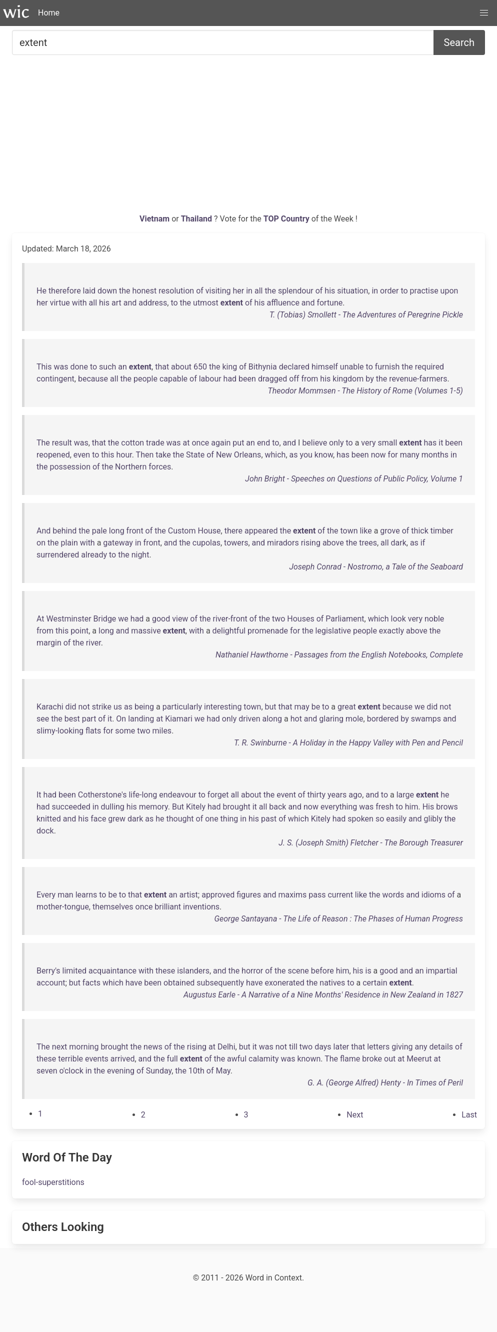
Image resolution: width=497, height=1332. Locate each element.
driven (249, 719)
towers (236, 543)
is (368, 971)
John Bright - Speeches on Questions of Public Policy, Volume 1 (354, 479)
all (258, 291)
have (134, 983)
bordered (383, 719)
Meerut (419, 1059)
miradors (283, 543)
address (152, 303)
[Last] (469, 1115)
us (118, 707)
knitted (48, 819)
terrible (70, 1059)
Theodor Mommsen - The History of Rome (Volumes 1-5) (365, 391)
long (116, 531)
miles (162, 731)
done (79, 367)
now (378, 455)
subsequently (220, 983)
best (72, 719)
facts (91, 983)
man (66, 895)
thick (419, 531)
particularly (182, 707)
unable (352, 367)
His (428, 807)
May (223, 1071)
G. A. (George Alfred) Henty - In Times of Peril (385, 1083)
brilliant (167, 907)
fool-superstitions (53, 1182)
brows (447, 807)
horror (252, 971)
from (309, 379)
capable (174, 379)
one (211, 819)
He (41, 291)
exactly (391, 631)
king (229, 367)
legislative (333, 631)
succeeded (71, 807)
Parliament (345, 619)
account (50, 983)
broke (372, 1059)
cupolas (206, 543)
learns (87, 895)
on (41, 543)
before (322, 971)
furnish (387, 367)
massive (145, 631)
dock (45, 831)
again (220, 443)
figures (248, 895)
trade (155, 443)
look (398, 619)
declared (294, 367)
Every (46, 895)
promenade (268, 631)
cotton (132, 443)
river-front (230, 619)
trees (368, 543)
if (422, 543)
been (247, 379)
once (200, 443)
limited (74, 971)
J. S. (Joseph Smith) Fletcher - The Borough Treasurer (370, 843)
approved (218, 895)
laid (89, 291)
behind (64, 531)
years (337, 795)
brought (236, 807)
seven (47, 1071)
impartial (442, 971)
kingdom (348, 379)
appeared (261, 531)
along (272, 719)
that (162, 367)
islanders (193, 971)
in (249, 291)
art (117, 303)
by (370, 379)
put (238, 443)
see (42, 719)
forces (159, 467)
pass (317, 895)
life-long (142, 795)
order (389, 291)
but (270, 707)
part (89, 719)
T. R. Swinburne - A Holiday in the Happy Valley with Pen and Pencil (348, 743)
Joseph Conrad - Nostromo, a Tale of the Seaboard (376, 567)
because (93, 379)
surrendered (57, 555)
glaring (331, 719)
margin (49, 643)
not (84, 707)
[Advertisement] (248, 138)
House (209, 531)
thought (180, 819)
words (393, 895)
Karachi (50, 707)
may (302, 707)
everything (338, 807)
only (336, 443)
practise (424, 291)
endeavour (177, 795)
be (316, 707)
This (44, 367)
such (107, 367)
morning (83, 1047)
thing (229, 819)
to (404, 291)
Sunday (159, 1071)
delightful (229, 631)
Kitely (196, 807)
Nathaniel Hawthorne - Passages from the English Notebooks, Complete (339, 655)
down (107, 291)
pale (99, 531)
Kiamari (178, 719)
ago (355, 795)
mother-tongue (62, 907)
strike (102, 707)
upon (449, 291)
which (275, 455)
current (340, 895)
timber (442, 531)
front (135, 531)
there (233, 531)
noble (434, 619)
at (186, 443)
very (368, 443)
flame (350, 1059)
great (347, 707)
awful (236, 1059)
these (165, 971)
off (294, 379)
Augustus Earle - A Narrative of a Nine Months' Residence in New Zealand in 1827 (323, 995)
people (146, 379)
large (405, 795)
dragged (272, 379)
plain (69, 543)
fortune (329, 303)
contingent (55, 379)
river (93, 643)
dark (398, 543)
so (380, 819)
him (411, 807)
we (123, 619)
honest (144, 291)
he (444, 795)
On (121, 719)
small (388, 443)
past (268, 819)
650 (200, 367)
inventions (201, 907)
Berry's (48, 971)
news (153, 1047)
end (263, 443)
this (107, 455)
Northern (130, 467)
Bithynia (262, 367)
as (294, 455)
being (144, 707)
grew (117, 819)
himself (325, 367)
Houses (300, 619)
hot (296, 719)
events (96, 1059)
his (329, 291)
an (122, 367)
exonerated (284, 983)
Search (459, 42)
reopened (53, 455)
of (200, 291)
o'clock (72, 1071)
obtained (179, 983)
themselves (113, 907)
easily (396, 819)
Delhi (227, 1047)
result (62, 443)
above (333, 543)
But (178, 807)
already (94, 555)
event (286, 795)
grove (390, 531)
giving (402, 1047)
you (306, 455)
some (125, 731)
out (390, 1059)
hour (124, 455)
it (440, 443)
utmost (205, 303)
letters (378, 1047)
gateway (118, 543)
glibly (433, 819)
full (172, 1059)
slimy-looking (60, 731)
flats (93, 731)
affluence (283, 303)
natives (332, 983)
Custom (182, 531)
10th (196, 1071)
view (180, 619)
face (98, 819)
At (40, 619)
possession (70, 467)
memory (153, 807)
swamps (426, 719)
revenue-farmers (418, 379)
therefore (64, 291)
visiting (218, 291)
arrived (122, 1059)
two (278, 619)
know (323, 455)
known (308, 1059)
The (43, 443)
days (322, 1047)
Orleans (248, 455)
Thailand (197, 219)
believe (314, 443)
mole (355, 719)
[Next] (354, 1115)
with (79, 303)
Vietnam (156, 219)
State (195, 455)
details (441, 1047)
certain (374, 983)
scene (298, 971)
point (79, 631)
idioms (434, 895)
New (224, 455)
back (277, 807)
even (82, 455)
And (43, 531)
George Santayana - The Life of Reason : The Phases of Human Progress (338, 919)
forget (218, 795)
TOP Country (287, 219)
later (342, 1047)
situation (352, 291)
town (349, 531)
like (366, 531)
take (163, 455)
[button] (484, 13)
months (435, 455)
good (161, 619)
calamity (263, 1059)
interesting (223, 707)
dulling (112, 807)
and (130, 303)
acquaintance (112, 971)
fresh (385, 807)
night (141, 555)
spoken (361, 819)
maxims (292, 895)
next (60, 1047)
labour (210, 379)
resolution (176, 291)
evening (120, 1071)
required (429, 367)
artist (189, 895)
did (71, 707)
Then (145, 455)
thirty (317, 795)
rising (310, 543)
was (61, 367)
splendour (296, 291)
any (421, 1047)
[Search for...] (223, 42)
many (410, 455)
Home (49, 13)
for (393, 455)
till (293, 1047)
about (181, 367)
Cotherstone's (102, 795)
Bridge (105, 619)
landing (141, 719)
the (124, 291)
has (430, 443)
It (39, 795)
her (238, 291)
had (230, 379)
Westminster (69, 619)
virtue (60, 303)
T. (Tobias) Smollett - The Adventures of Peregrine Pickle (366, 315)
